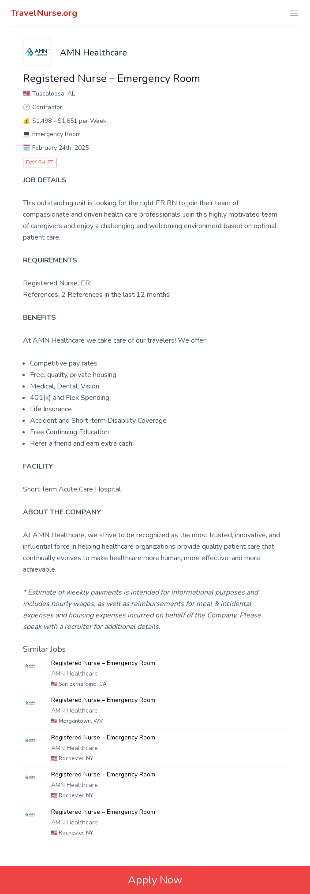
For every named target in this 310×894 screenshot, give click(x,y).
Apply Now (155, 880)
